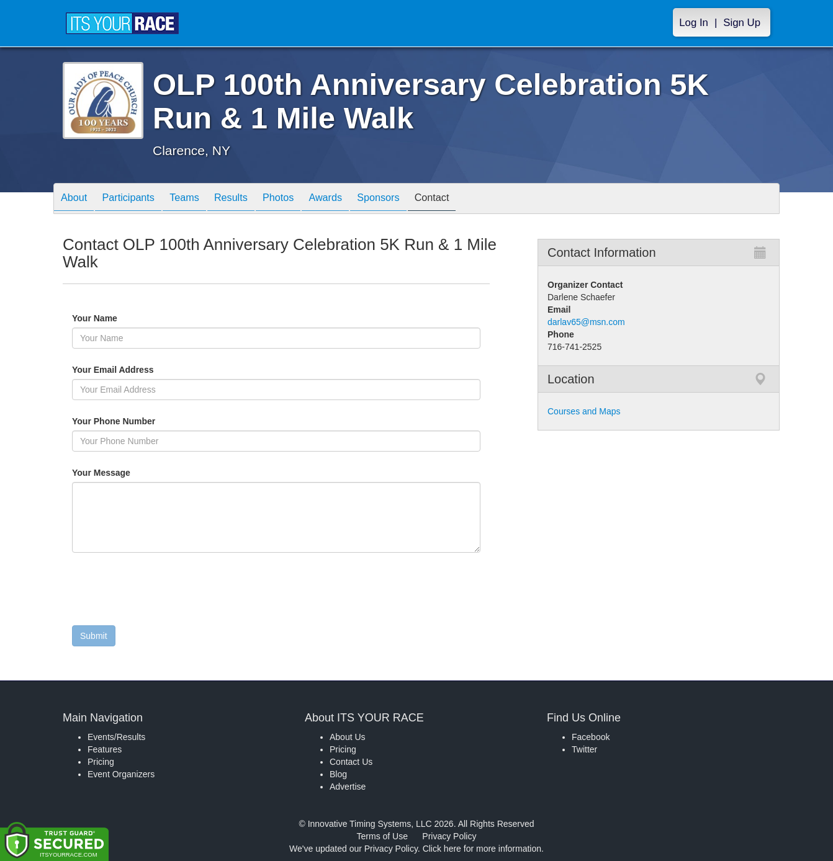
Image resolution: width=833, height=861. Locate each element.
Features (105, 749)
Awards (359, 199)
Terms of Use (382, 836)
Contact (479, 199)
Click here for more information (482, 849)
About (77, 199)
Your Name (116, 318)
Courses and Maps (584, 411)
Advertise (348, 787)
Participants (137, 199)
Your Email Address (161, 370)
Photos (306, 199)
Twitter (584, 749)
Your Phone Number (113, 421)
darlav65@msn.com (586, 322)
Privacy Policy (449, 836)
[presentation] (166, 592)
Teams (200, 199)
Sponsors (419, 199)
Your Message (122, 473)
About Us (348, 737)
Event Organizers (121, 774)
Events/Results (116, 737)
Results (252, 199)
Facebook (591, 737)
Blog (338, 774)
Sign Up (741, 23)
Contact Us (351, 762)
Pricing (101, 762)
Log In (693, 23)
